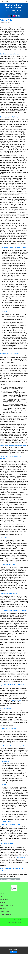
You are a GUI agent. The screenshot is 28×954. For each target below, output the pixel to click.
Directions (15, 13)
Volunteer (3, 908)
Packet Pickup (4, 911)
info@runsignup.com (16, 700)
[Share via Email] (16, 16)
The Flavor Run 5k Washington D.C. (14, 6)
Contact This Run (17, 922)
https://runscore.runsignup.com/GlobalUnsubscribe (13, 445)
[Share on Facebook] (9, 16)
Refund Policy (4, 899)
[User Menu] (26, 1)
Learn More (15, 949)
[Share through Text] (19, 16)
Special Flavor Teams (6, 905)
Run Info (2, 894)
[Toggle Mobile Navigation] (2, 2)
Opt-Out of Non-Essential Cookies (9, 879)
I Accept (14, 951)
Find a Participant (5, 914)
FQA (1, 896)
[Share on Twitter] (11, 16)
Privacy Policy (10, 922)
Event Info (3, 902)
